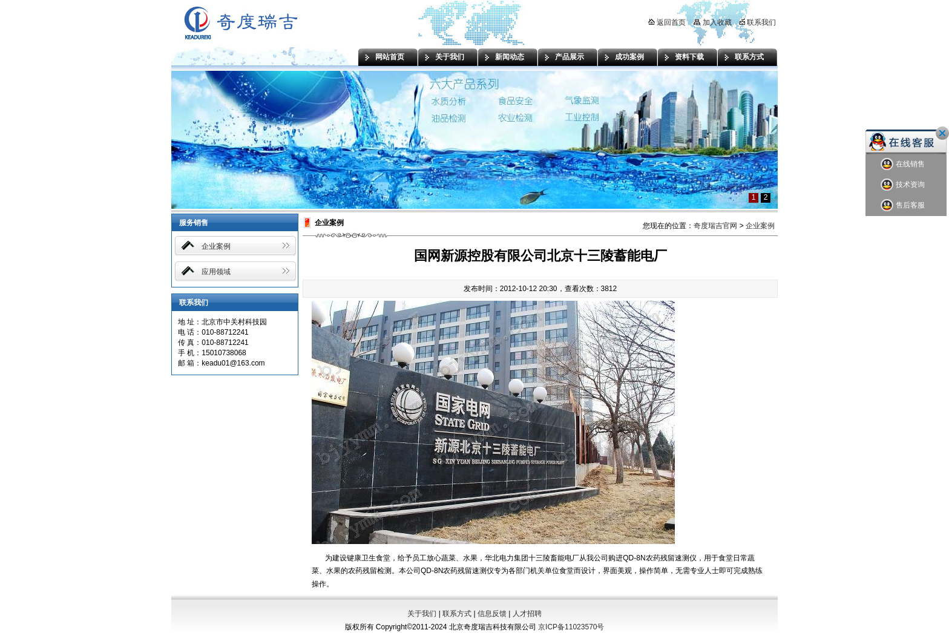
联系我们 (758, 22)
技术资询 (903, 185)
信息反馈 (492, 613)
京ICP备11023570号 (571, 627)
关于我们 (449, 57)
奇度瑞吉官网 (715, 225)
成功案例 (629, 57)
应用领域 (216, 271)
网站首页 (389, 57)
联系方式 (749, 57)
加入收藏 (712, 22)
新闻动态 (509, 57)
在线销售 (903, 164)
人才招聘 (527, 613)
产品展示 (569, 57)
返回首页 (667, 22)
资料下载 (689, 57)
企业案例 (216, 246)
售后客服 (903, 205)
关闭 (942, 133)
